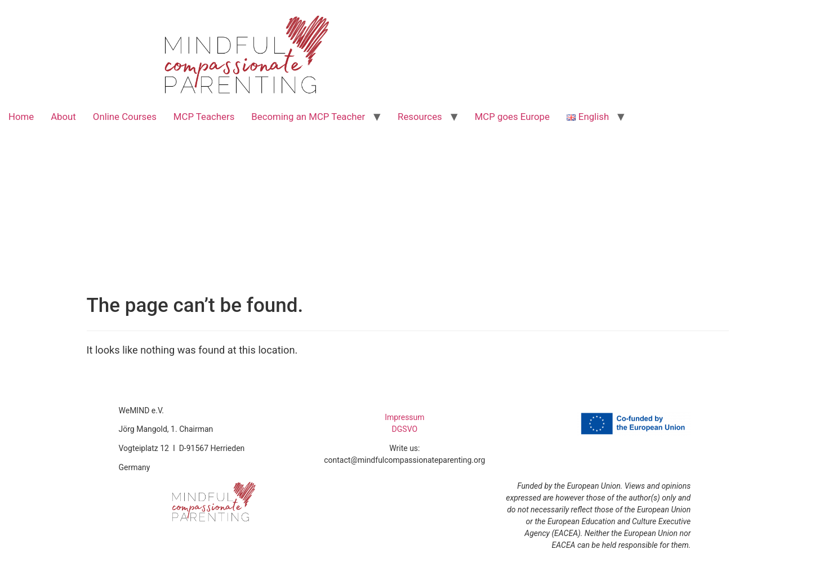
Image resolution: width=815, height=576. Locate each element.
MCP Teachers (204, 116)
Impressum (404, 417)
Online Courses (125, 116)
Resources (420, 116)
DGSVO (405, 429)
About (63, 116)
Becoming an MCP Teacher (308, 116)
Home (21, 116)
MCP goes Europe (512, 116)
